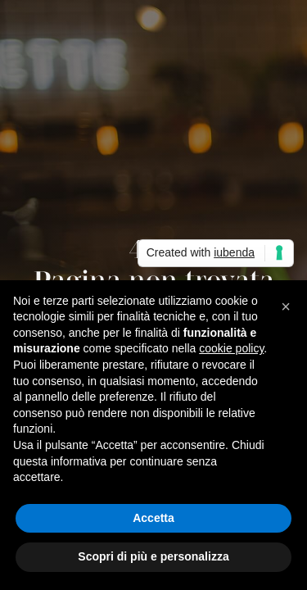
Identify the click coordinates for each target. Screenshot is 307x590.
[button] (286, 306)
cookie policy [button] (231, 348)
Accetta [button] (153, 517)
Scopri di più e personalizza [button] (153, 556)
